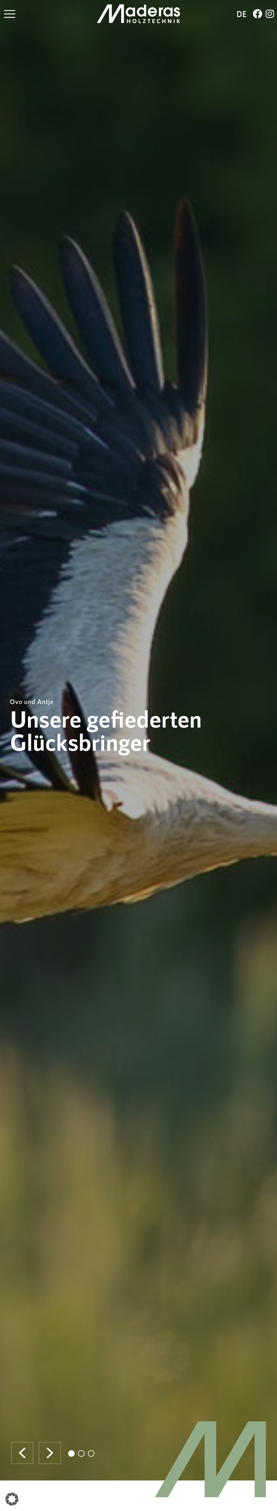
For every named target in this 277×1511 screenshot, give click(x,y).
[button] (22, 1453)
